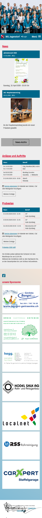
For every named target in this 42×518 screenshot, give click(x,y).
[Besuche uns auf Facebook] (3, 275)
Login (24, 36)
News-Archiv (21, 142)
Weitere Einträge (8, 194)
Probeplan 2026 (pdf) (9, 247)
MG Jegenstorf (13, 36)
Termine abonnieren (10, 186)
